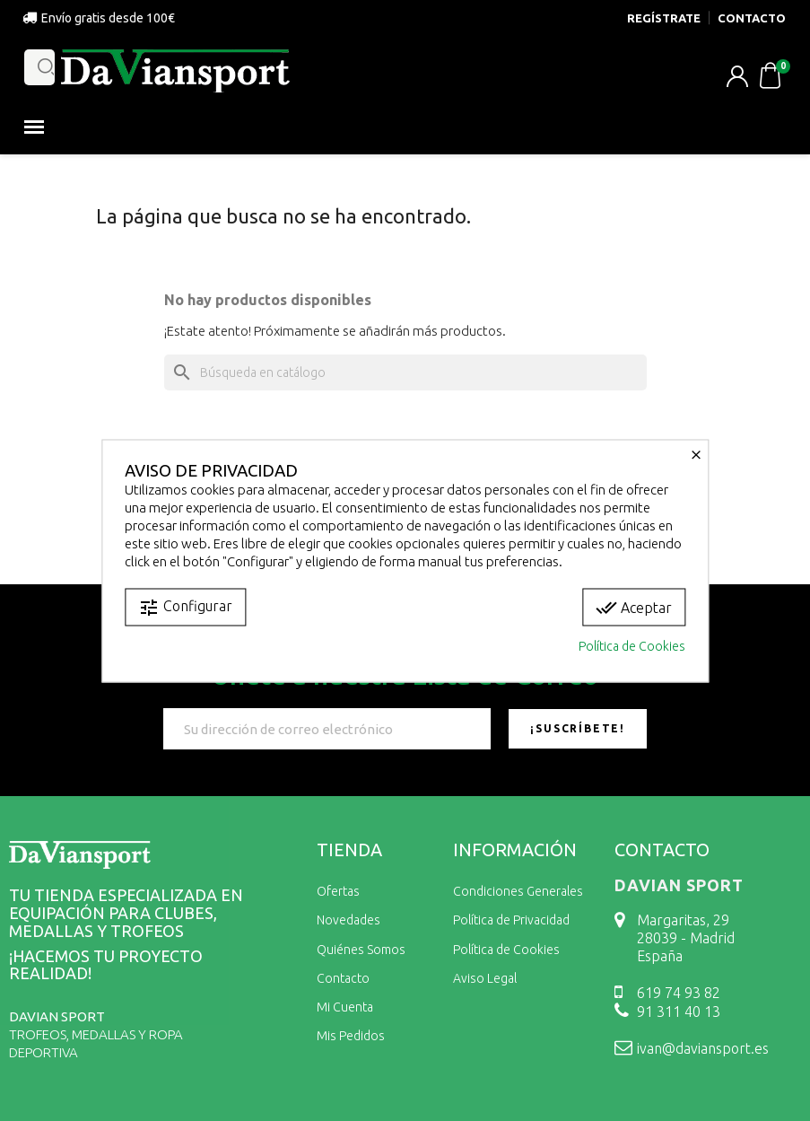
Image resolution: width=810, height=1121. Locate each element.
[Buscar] (405, 372)
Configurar (185, 606)
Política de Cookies (632, 645)
